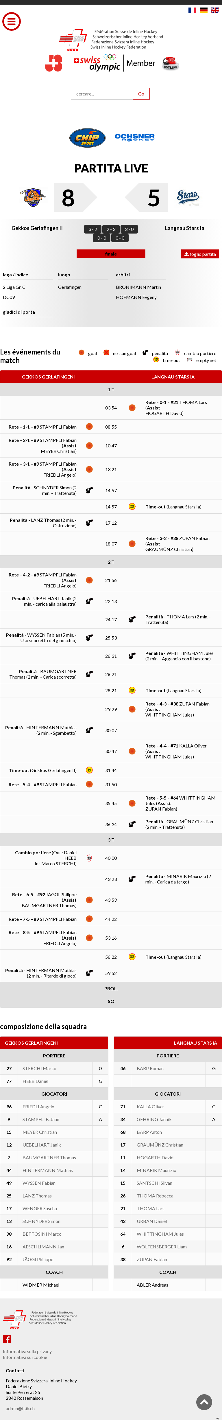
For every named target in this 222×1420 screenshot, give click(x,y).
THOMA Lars (150, 1208)
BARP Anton (149, 1132)
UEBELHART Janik (42, 1144)
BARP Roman (150, 1068)
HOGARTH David (155, 1157)
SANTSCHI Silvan (154, 1183)
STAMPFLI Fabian (41, 1119)
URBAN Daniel (152, 1221)
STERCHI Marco (39, 1068)
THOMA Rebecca (155, 1195)
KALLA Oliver (150, 1106)
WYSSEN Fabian (39, 1183)
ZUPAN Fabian (152, 1259)
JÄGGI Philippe (38, 1259)
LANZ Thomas (37, 1195)
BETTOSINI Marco (42, 1234)
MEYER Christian (40, 1132)
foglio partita (200, 254)
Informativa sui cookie (25, 1357)
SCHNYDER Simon (41, 1221)
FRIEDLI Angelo (38, 1106)
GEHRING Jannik (154, 1119)
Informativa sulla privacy (27, 1351)
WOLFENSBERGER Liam (162, 1246)
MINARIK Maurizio (156, 1170)
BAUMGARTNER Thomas (49, 1157)
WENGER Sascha (40, 1208)
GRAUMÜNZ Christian (160, 1144)
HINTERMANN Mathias (48, 1170)
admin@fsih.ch (20, 1408)
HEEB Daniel (35, 1081)
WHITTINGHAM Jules (160, 1234)
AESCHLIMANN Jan (43, 1246)
